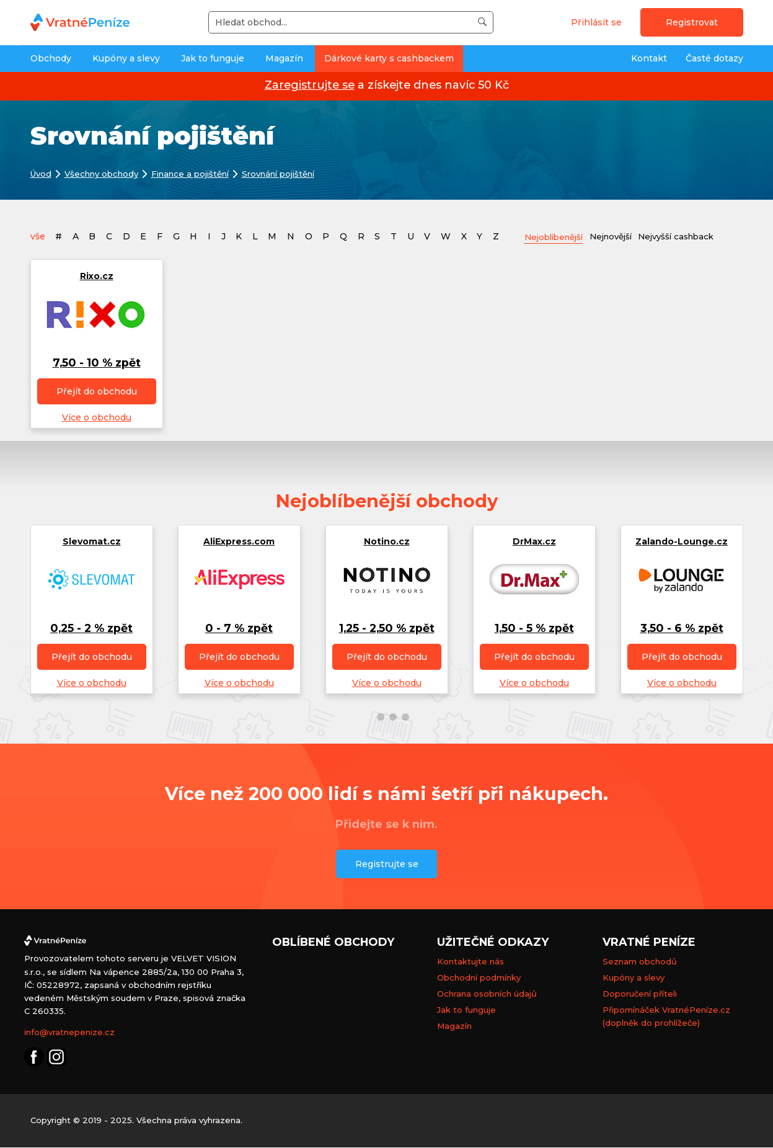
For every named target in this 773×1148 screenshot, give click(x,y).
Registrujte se (386, 864)
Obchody (50, 58)
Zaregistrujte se (310, 84)
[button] (368, 717)
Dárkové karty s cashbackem (389, 58)
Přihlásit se (596, 22)
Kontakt (649, 58)
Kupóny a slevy (126, 58)
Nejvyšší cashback (690, 236)
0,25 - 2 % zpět (91, 628)
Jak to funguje (212, 58)
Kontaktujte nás (470, 962)
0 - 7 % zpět (239, 628)
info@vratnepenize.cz (69, 1033)
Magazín (284, 58)
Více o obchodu (96, 418)
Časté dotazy (714, 58)
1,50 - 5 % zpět (534, 628)
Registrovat (692, 22)
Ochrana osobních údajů (487, 994)
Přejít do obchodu (96, 392)
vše (37, 236)
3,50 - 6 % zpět (681, 628)
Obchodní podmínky (479, 978)
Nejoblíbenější (557, 237)
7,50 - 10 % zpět (97, 363)
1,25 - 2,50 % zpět (387, 628)
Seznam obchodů (640, 962)
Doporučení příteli (640, 994)
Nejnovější (619, 236)
